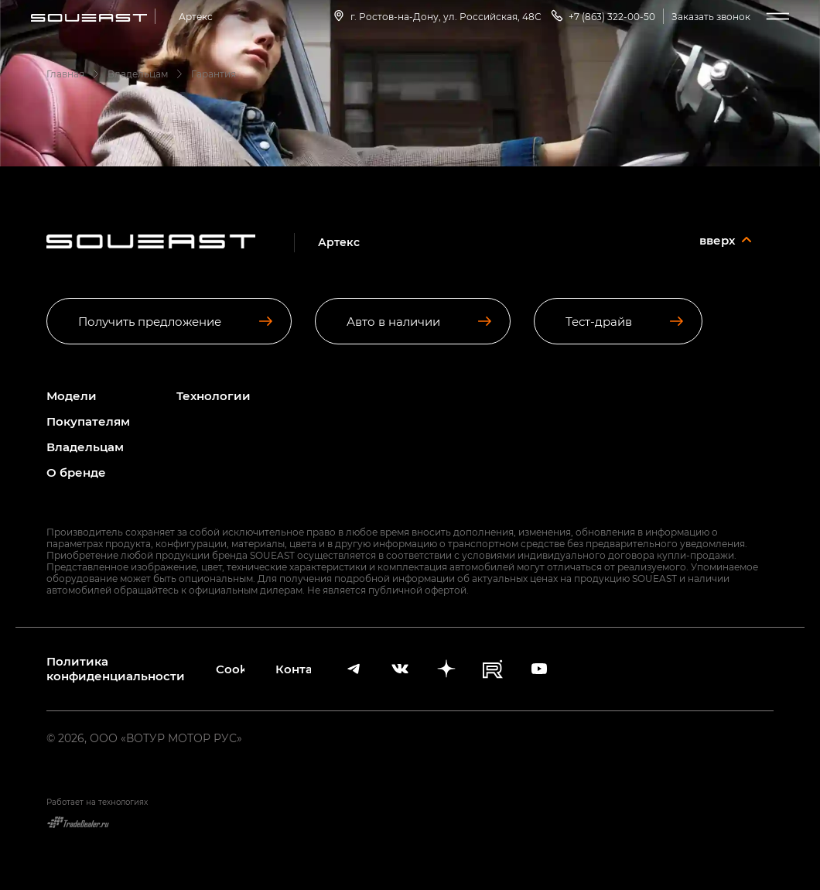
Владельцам (85, 447)
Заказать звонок (710, 16)
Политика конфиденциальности (115, 668)
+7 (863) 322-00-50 (602, 15)
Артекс (196, 16)
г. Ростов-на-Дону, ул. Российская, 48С (436, 15)
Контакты (293, 669)
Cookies (230, 669)
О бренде (76, 472)
